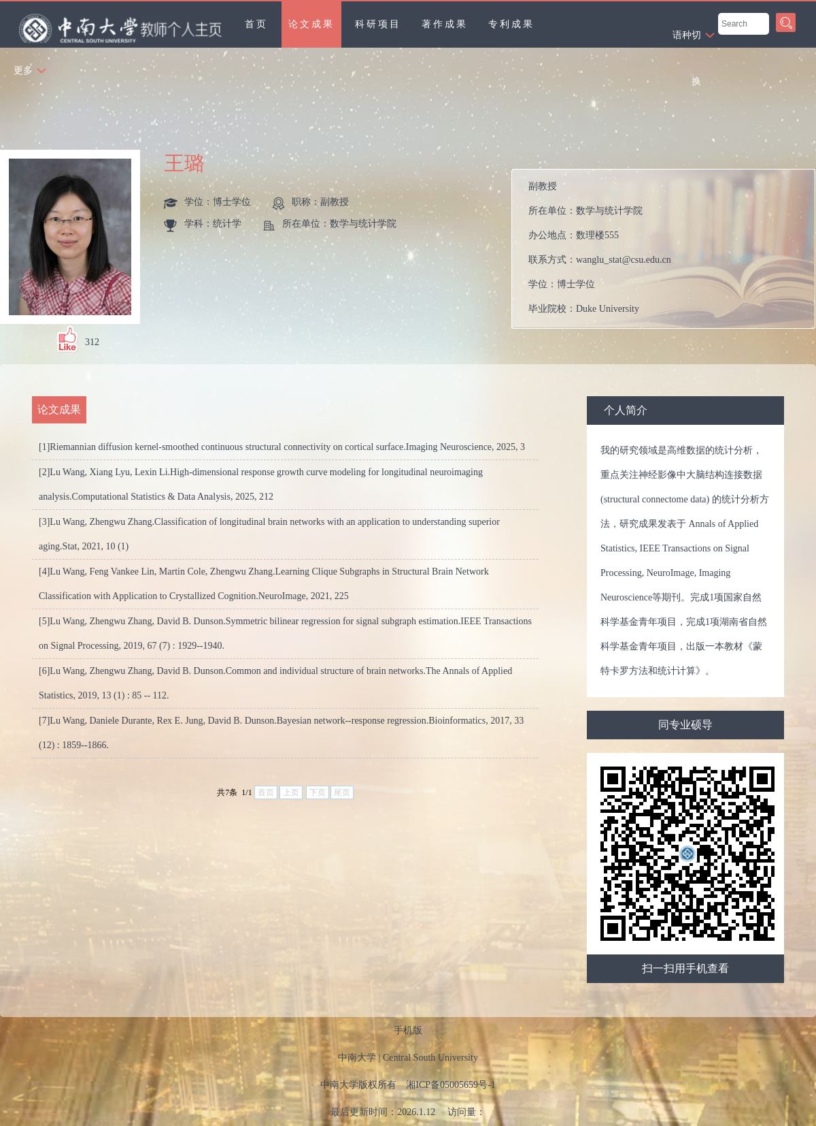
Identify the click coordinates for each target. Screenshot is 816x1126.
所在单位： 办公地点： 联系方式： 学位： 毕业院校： (668, 248)
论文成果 (311, 24)
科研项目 (378, 24)
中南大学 (357, 1057)
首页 (256, 24)
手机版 (408, 1030)
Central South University (430, 1057)
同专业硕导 (685, 724)
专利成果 (511, 24)
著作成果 (445, 24)
